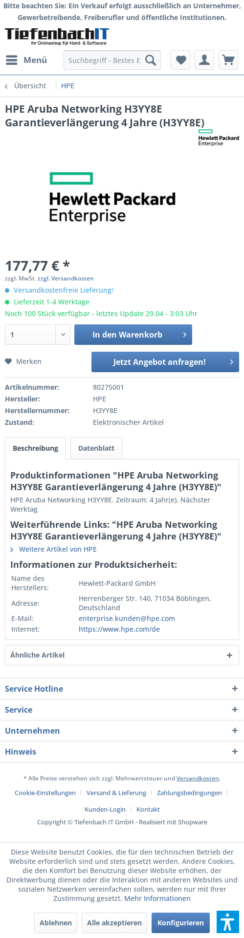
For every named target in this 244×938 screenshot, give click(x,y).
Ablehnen (56, 922)
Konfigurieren (180, 922)
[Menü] (26, 60)
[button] (228, 922)
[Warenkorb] (228, 60)
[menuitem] (26, 60)
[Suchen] (150, 60)
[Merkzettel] (180, 60)
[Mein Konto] (204, 60)
